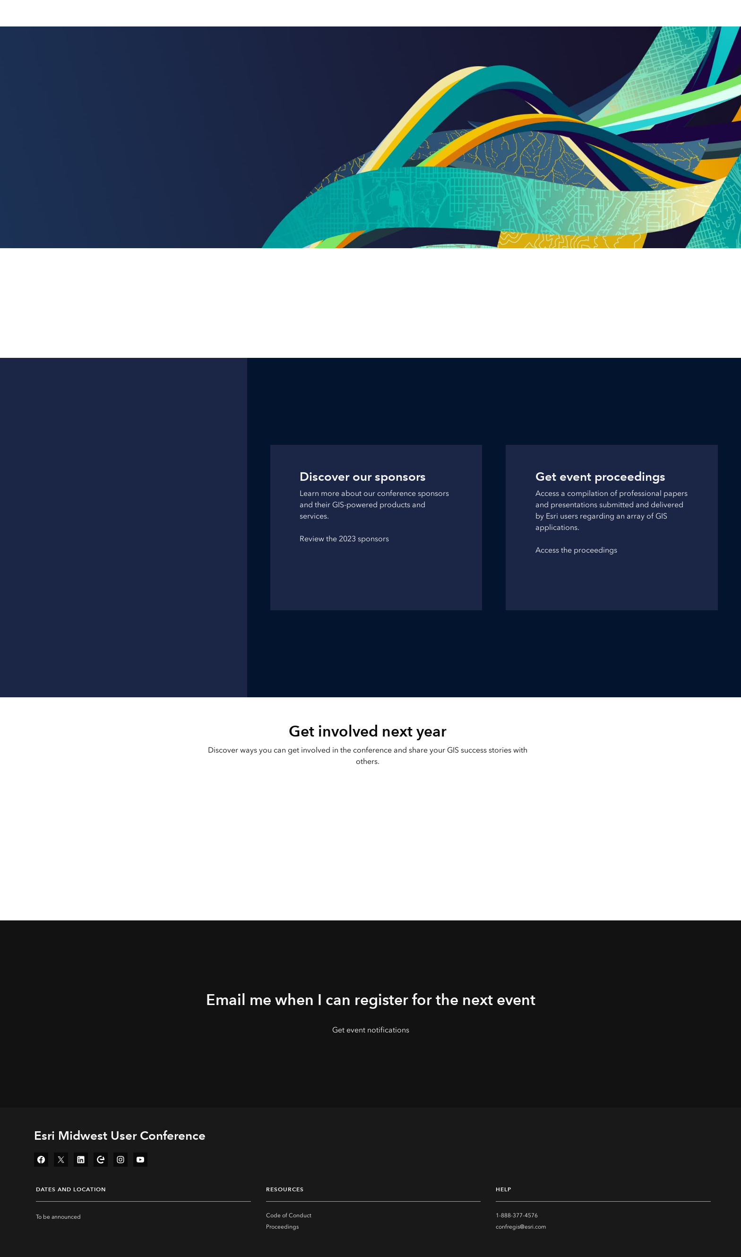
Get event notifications (370, 1029)
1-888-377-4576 (517, 1215)
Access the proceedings (576, 550)
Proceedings (282, 1226)
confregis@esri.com (521, 1226)
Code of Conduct (288, 1215)
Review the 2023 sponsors (344, 538)
